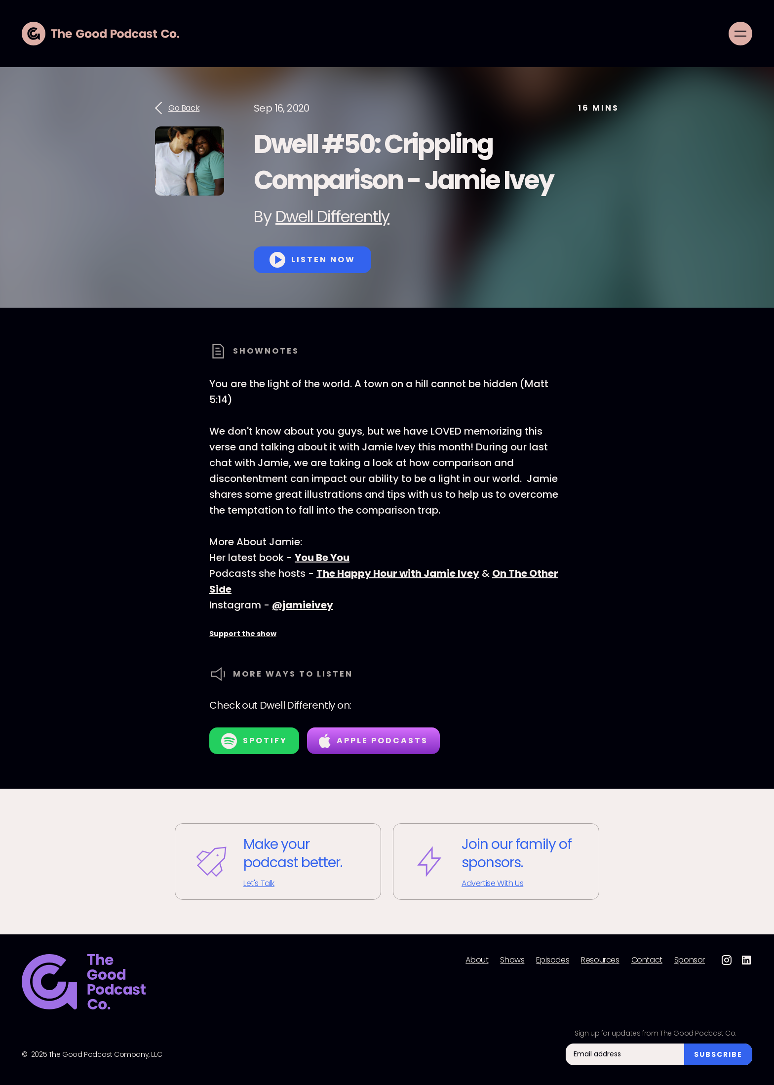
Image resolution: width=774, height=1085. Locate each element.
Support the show (242, 634)
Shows (512, 960)
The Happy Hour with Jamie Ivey (397, 573)
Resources (600, 960)
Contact (646, 960)
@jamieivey (302, 605)
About (476, 960)
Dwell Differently (332, 216)
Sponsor (689, 960)
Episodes (552, 960)
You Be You (322, 557)
